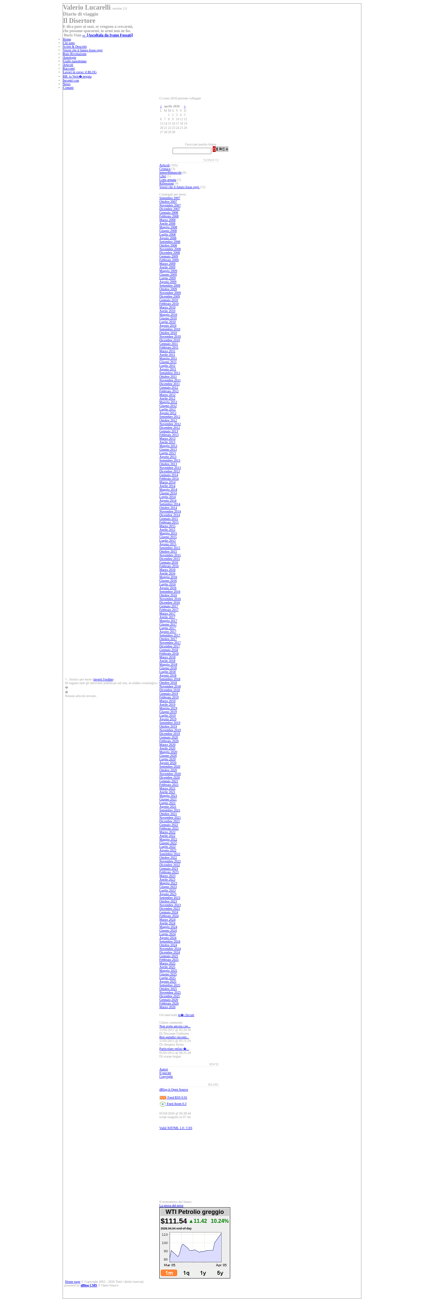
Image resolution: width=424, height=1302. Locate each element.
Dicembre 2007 (169, 209)
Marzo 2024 (167, 919)
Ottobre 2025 (168, 989)
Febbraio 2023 (169, 872)
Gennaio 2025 (168, 956)
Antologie (69, 57)
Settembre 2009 (169, 285)
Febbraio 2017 (169, 610)
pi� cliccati (186, 1015)
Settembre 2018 (169, 679)
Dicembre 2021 (169, 821)
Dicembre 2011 (169, 384)
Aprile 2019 (167, 704)
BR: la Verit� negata (77, 76)
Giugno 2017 (168, 624)
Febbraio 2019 (169, 697)
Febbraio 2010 (169, 303)
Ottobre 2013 (168, 464)
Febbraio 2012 (169, 391)
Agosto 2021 (167, 806)
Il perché (165, 1073)
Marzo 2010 (167, 307)
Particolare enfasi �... (174, 1049)
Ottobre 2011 (168, 376)
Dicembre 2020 (169, 777)
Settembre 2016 (169, 591)
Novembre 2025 (170, 992)
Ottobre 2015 (168, 551)
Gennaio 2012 (168, 387)
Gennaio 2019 (168, 693)
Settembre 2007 (169, 198)
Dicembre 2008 (169, 252)
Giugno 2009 (168, 274)
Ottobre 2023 (168, 901)
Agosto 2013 (167, 457)
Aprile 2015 (167, 529)
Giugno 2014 (168, 493)
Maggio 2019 (168, 708)
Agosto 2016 (167, 588)
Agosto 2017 (167, 631)
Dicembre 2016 (169, 602)
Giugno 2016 (168, 580)
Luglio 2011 (167, 365)
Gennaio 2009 (168, 256)
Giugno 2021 (168, 799)
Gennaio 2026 (168, 1000)
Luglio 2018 (167, 672)
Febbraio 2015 (169, 522)
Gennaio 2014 (168, 475)
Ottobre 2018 (168, 682)
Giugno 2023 (168, 887)
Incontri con (71, 80)
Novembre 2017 (170, 642)
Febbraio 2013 (169, 435)
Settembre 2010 (169, 329)
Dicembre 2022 (169, 865)
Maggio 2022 (168, 839)
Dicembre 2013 (169, 471)
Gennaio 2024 (168, 912)
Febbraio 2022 (169, 828)
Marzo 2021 (167, 788)
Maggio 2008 (168, 227)
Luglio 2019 (167, 715)
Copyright (166, 1076)
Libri (162, 176)
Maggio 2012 (168, 402)
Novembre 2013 (170, 467)
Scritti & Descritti (75, 46)
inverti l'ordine (103, 679)
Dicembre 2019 (169, 733)
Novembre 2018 (170, 686)
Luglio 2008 (167, 234)
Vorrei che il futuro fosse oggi (83, 50)
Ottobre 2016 (168, 595)
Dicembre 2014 (169, 515)
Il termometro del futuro (175, 1202)
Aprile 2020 (167, 748)
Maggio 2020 (168, 752)
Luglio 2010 (167, 322)
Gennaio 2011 (168, 344)
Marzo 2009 (167, 263)
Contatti (68, 87)
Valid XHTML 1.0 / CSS (175, 1128)
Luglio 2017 (167, 628)
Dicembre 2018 (169, 690)
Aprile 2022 (167, 836)
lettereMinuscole (170, 172)
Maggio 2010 (168, 314)
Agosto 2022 (167, 850)
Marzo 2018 (167, 657)
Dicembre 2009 (169, 296)
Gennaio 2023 (168, 868)
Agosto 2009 (167, 282)
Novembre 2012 (170, 424)
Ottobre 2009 (168, 289)
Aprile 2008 (167, 223)
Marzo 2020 (167, 744)
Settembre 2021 (169, 810)
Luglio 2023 (167, 890)
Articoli (68, 65)
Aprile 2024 (167, 923)
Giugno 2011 (168, 362)
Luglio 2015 (167, 540)
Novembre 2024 (170, 948)
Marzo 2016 (167, 569)
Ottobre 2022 (168, 857)
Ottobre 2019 (168, 726)
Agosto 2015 (167, 544)
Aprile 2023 (167, 879)
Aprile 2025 (167, 967)
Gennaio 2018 (168, 650)
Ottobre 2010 (168, 333)
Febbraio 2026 (169, 1003)
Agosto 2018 (167, 675)
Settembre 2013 (169, 460)
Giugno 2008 (168, 231)
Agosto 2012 (167, 413)
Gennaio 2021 (168, 781)
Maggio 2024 (168, 927)
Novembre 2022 (170, 861)
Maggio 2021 (168, 795)
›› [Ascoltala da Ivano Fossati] (107, 35)
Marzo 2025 (167, 963)
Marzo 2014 (167, 482)
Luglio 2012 (167, 409)
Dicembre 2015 (169, 559)
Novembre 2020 (170, 774)
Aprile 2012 (167, 398)
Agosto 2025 (167, 981)
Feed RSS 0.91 (173, 1097)
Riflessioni (166, 183)
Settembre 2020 (169, 766)
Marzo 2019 (167, 701)
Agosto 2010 (167, 325)
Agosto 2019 (167, 719)
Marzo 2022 (167, 832)
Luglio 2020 (167, 759)
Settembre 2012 (169, 416)
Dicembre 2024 (169, 952)
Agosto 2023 (167, 894)
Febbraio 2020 (169, 741)
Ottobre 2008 (168, 245)
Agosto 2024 (167, 938)
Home (67, 39)
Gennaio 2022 (168, 825)
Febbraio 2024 (169, 916)
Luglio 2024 (167, 934)
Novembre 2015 (170, 555)
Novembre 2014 (170, 511)
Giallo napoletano (74, 61)
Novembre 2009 (170, 293)
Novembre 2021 (170, 817)
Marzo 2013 (167, 438)
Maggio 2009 (168, 271)
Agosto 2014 (167, 500)
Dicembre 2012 (169, 427)
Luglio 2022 (167, 846)
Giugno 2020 (168, 755)
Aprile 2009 (167, 267)
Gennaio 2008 (168, 212)
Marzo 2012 (167, 395)
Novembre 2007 (170, 205)
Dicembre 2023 (169, 908)
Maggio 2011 (168, 358)
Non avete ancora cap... (174, 1026)
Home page (72, 1281)
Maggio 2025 (168, 970)
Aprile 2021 (167, 792)
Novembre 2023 (170, 905)
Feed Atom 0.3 (172, 1104)
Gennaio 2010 (168, 300)
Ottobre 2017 (168, 639)
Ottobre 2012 (168, 420)
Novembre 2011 (170, 380)
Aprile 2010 (167, 311)
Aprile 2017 (167, 617)
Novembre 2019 (170, 730)
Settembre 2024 (169, 941)
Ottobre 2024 (168, 945)
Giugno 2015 (168, 537)
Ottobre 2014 (168, 508)
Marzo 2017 (167, 613)
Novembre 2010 (170, 336)
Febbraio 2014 (169, 478)
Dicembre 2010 (169, 340)
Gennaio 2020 (168, 737)
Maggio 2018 (168, 664)
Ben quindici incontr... (174, 1037)
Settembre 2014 (169, 504)
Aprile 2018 (167, 661)
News (67, 84)
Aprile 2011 (167, 354)
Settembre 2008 (169, 242)
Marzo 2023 (167, 876)
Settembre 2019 (169, 723)
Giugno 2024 (168, 930)
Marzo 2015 (167, 526)
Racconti (69, 68)
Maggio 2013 (168, 446)
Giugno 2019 (168, 712)
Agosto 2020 (167, 763)
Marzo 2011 (167, 351)
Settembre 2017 (169, 635)
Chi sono (69, 43)
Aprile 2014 (167, 486)
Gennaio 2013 (168, 431)
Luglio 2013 (167, 453)
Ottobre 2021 (168, 814)
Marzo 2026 (167, 1007)
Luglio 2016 (167, 584)
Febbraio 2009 (169, 260)
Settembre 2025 (169, 985)
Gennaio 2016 (168, 562)
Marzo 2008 (167, 220)
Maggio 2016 (168, 577)
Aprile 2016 (167, 573)
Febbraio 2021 (169, 785)
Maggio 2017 (168, 621)
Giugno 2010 (168, 318)
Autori (163, 1069)
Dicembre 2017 (169, 646)
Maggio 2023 (168, 883)
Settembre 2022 (169, 854)
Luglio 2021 (167, 803)
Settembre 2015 (169, 548)
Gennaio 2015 (168, 518)
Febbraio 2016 (169, 566)
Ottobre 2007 (168, 201)
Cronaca (164, 169)
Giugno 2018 (168, 668)
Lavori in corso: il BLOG (80, 72)
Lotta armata (167, 180)
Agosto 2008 (167, 238)
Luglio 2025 (167, 978)
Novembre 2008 (170, 249)
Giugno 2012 (168, 405)
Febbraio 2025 (169, 959)
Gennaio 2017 (168, 606)
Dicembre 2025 (169, 996)
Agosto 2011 (167, 369)
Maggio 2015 (168, 533)
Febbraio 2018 (169, 653)
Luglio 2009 (167, 278)
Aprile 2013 (167, 442)
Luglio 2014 (167, 497)
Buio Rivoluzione (74, 54)
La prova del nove (171, 1205)
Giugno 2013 (168, 449)
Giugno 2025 (168, 974)
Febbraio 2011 (169, 347)
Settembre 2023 (169, 897)
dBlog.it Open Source (173, 1089)
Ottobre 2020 (168, 770)
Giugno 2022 (168, 843)
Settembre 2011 (169, 373)
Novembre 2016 (170, 599)
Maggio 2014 (168, 489)
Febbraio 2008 (169, 216)
